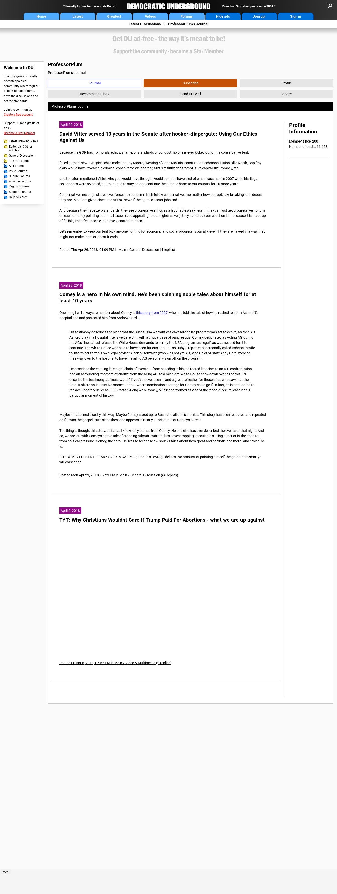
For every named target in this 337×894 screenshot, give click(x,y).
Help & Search (18, 197)
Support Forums (20, 192)
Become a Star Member (19, 133)
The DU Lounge (19, 161)
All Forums (16, 166)
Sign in (295, 16)
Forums (187, 16)
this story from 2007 (152, 313)
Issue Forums (18, 171)
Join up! (259, 16)
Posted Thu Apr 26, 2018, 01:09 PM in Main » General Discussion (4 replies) (117, 250)
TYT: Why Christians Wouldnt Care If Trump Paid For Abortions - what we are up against (162, 520)
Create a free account (18, 114)
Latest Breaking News (23, 141)
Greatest (114, 16)
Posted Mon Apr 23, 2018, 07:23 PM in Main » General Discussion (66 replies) (118, 475)
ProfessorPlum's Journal (188, 24)
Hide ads (223, 16)
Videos (150, 16)
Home (41, 16)
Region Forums (19, 186)
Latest (78, 16)
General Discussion (22, 155)
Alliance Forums (20, 181)
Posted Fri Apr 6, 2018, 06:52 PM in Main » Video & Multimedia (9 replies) (115, 663)
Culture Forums (19, 176)
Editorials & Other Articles (20, 148)
